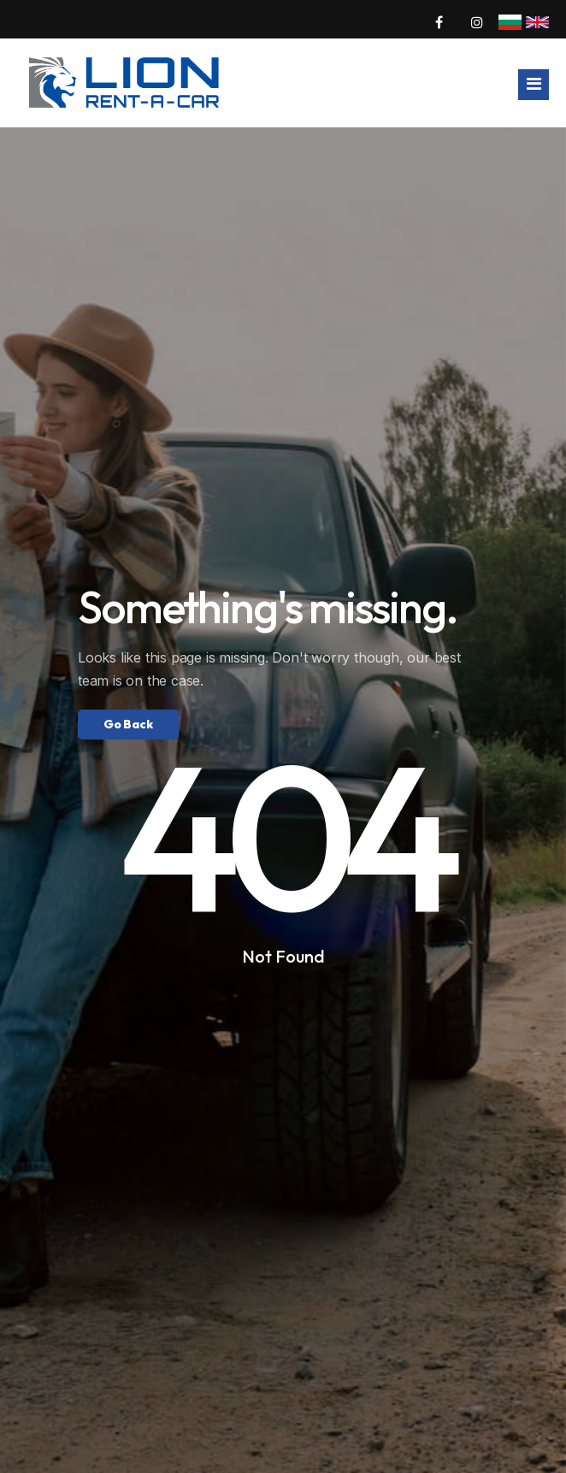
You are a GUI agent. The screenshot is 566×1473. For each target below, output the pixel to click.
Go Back (128, 724)
